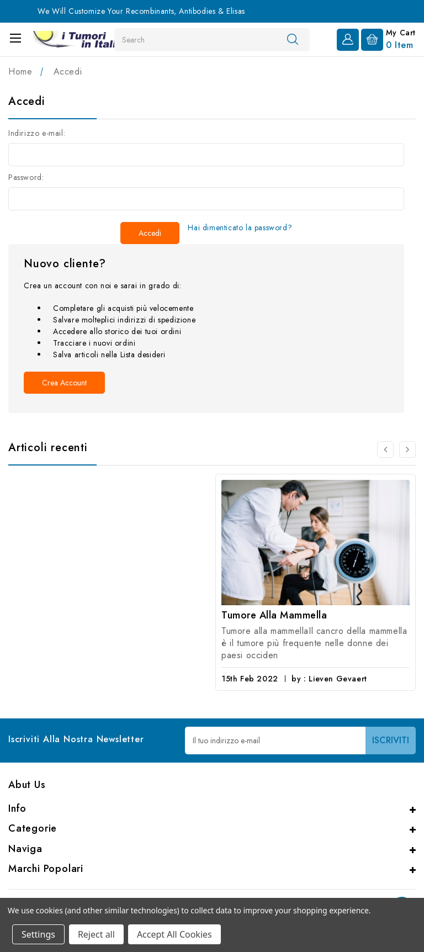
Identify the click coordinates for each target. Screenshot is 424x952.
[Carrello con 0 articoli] (388, 38)
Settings (38, 934)
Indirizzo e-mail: (36, 133)
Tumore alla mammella (274, 615)
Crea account (64, 382)
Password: (26, 177)
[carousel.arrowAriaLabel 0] (385, 449)
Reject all (96, 934)
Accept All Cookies (174, 934)
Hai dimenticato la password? (240, 227)
